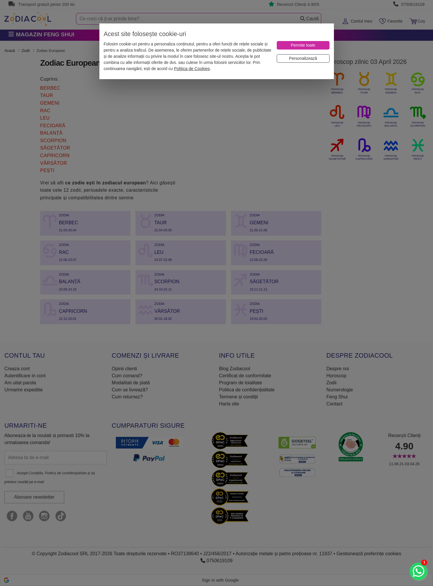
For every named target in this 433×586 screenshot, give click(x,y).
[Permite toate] (303, 45)
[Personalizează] (303, 58)
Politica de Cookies (192, 68)
